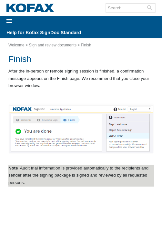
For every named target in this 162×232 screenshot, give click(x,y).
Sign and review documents (52, 45)
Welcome (16, 45)
